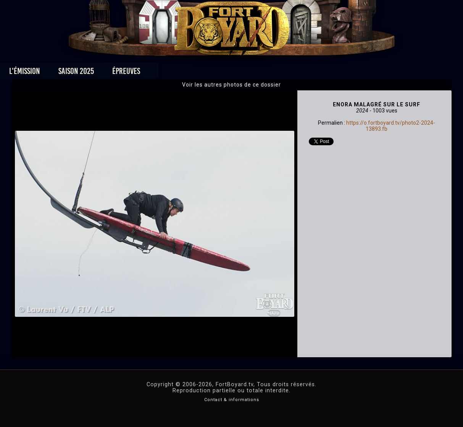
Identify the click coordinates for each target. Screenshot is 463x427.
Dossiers (284, 73)
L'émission (60, 73)
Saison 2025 (112, 73)
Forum (325, 73)
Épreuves (162, 73)
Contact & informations (231, 399)
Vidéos (243, 73)
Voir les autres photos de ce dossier (231, 85)
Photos (204, 73)
